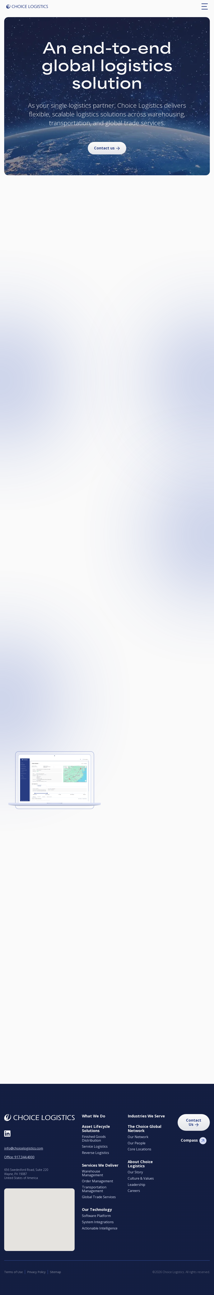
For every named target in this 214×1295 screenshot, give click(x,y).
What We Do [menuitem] (93, 1116)
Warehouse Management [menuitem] (92, 1173)
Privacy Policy (36, 1272)
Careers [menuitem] (134, 1191)
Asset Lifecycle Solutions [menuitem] (96, 1129)
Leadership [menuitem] (136, 1185)
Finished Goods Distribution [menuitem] (94, 1138)
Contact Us (193, 1122)
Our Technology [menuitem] (97, 1210)
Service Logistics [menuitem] (95, 1147)
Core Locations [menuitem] (139, 1149)
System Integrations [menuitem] (98, 1222)
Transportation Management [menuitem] (94, 1189)
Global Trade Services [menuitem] (99, 1197)
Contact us (104, 147)
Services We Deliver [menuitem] (100, 1165)
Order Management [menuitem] (97, 1181)
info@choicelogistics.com (23, 1148)
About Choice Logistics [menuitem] (140, 1164)
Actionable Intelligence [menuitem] (99, 1228)
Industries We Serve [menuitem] (146, 1116)
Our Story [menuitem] (135, 1172)
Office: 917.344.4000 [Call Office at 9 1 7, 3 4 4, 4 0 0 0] (19, 1157)
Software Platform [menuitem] (96, 1216)
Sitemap (55, 1272)
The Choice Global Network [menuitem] (144, 1129)
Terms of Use (13, 1272)
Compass (189, 1140)
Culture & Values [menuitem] (141, 1178)
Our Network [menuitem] (138, 1137)
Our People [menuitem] (136, 1143)
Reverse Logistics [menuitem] (95, 1153)
